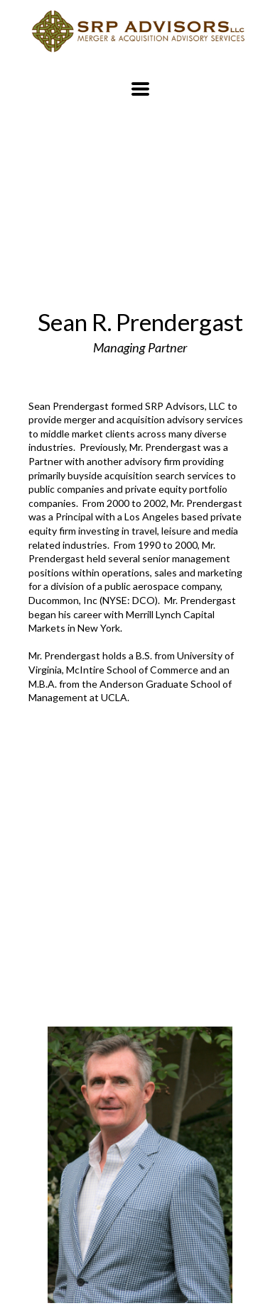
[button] (140, 89)
